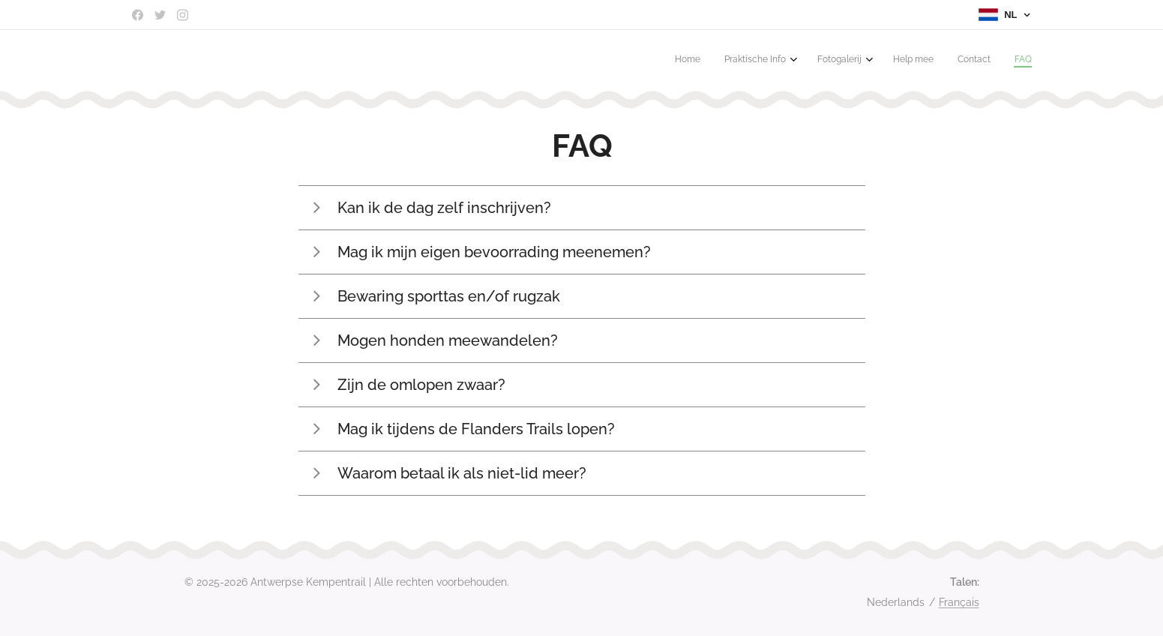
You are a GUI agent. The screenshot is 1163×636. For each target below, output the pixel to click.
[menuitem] (901, 61)
